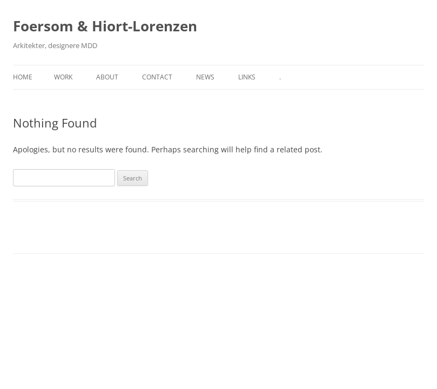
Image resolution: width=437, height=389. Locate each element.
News (205, 77)
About (107, 77)
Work (63, 77)
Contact (157, 77)
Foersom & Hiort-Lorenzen (105, 26)
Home (22, 77)
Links (247, 77)
